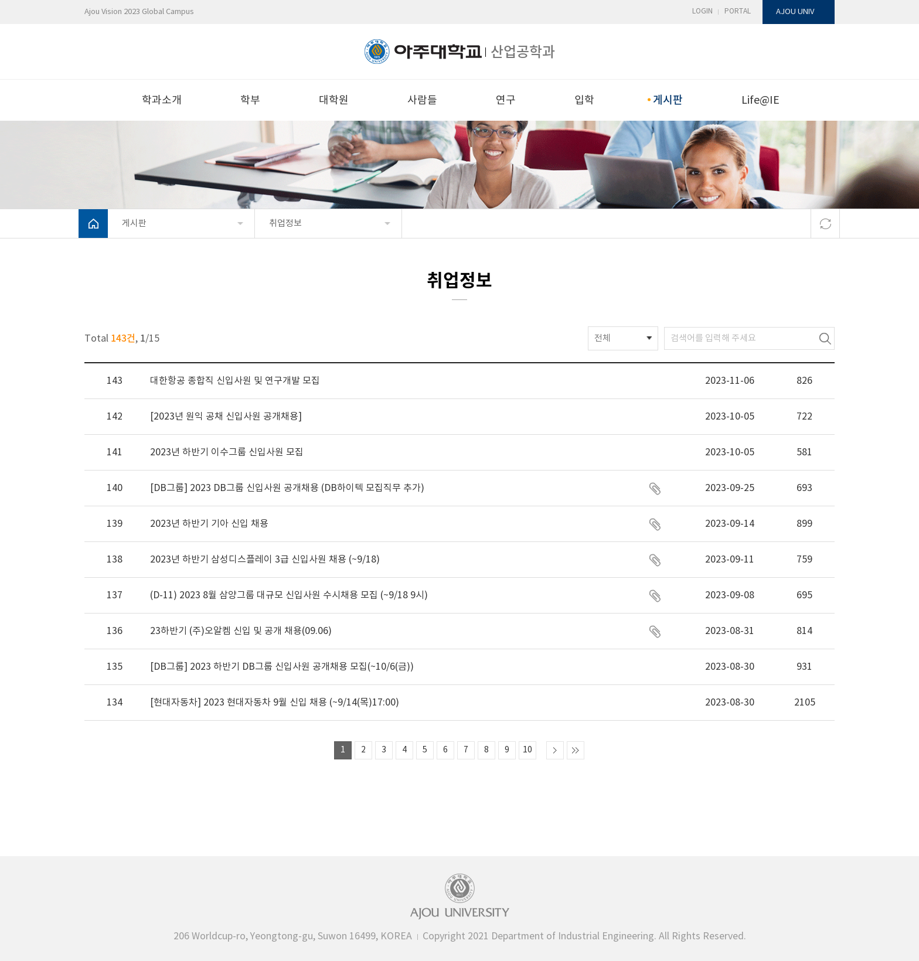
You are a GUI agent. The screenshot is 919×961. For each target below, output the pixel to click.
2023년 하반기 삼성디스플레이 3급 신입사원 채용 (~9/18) (265, 559)
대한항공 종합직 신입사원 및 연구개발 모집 (235, 381)
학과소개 (162, 100)
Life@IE (760, 100)
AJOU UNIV (795, 12)
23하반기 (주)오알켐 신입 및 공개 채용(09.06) (241, 631)
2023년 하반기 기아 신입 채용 (209, 524)
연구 (506, 100)
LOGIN (702, 11)
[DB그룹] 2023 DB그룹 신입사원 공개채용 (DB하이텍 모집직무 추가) (287, 488)
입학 (584, 100)
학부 (250, 100)
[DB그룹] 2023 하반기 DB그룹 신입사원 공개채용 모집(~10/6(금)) (282, 667)
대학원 (334, 100)
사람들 (422, 100)
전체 (602, 338)
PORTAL (737, 11)
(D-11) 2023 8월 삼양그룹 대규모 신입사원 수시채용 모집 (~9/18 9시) (289, 595)
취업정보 (285, 224)
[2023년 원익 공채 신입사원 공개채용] (226, 416)
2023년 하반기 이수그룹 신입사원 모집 (227, 452)
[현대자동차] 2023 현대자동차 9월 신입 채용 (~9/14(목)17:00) (274, 702)
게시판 (667, 99)
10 (527, 750)
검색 (825, 338)
